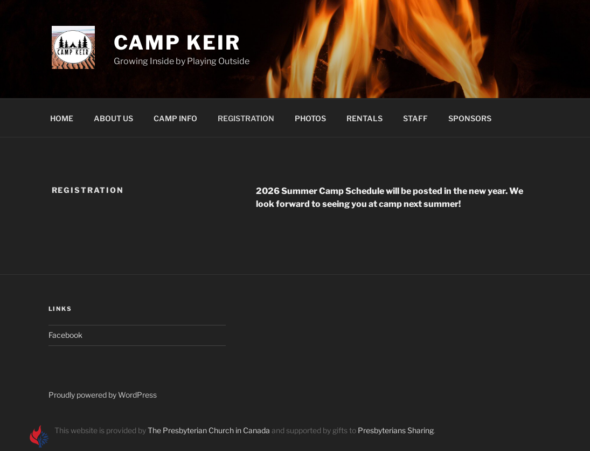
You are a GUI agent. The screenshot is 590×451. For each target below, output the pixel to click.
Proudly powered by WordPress (102, 394)
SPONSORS (469, 118)
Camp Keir (177, 42)
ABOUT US (113, 118)
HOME (61, 118)
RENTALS (364, 118)
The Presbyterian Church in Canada (209, 430)
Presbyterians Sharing (396, 430)
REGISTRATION (246, 118)
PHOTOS (310, 118)
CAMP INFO (175, 118)
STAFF (415, 118)
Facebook (65, 334)
